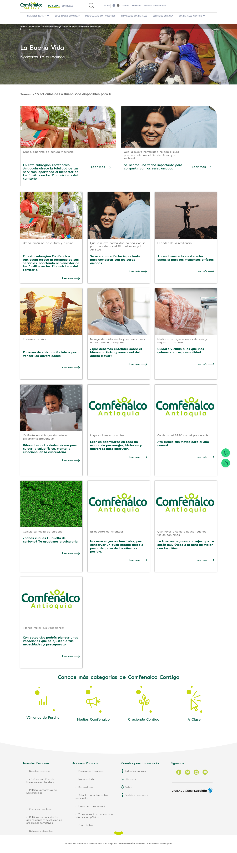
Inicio (24, 26)
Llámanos (130, 777)
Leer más (67, 276)
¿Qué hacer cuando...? (67, 15)
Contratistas (85, 823)
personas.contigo (53, 26)
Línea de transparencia (92, 804)
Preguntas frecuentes (91, 769)
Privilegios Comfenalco (134, 15)
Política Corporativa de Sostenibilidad (41, 789)
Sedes (125, 5)
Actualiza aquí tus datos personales (91, 794)
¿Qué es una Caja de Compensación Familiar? (40, 778)
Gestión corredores (136, 793)
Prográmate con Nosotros (100, 15)
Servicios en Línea (163, 15)
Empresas (67, 5)
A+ (105, 5)
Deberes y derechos (41, 829)
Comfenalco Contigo (192, 15)
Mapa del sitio (86, 777)
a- (108, 5)
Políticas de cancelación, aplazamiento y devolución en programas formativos (44, 818)
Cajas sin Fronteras (40, 807)
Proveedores (85, 785)
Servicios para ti (38, 15)
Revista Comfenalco (155, 5)
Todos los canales (135, 769)
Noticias (136, 5)
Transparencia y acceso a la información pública (94, 813)
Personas (54, 5)
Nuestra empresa (39, 769)
